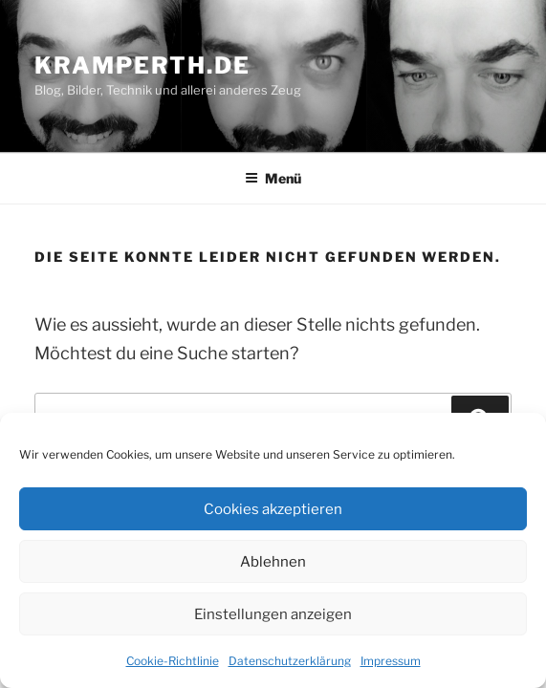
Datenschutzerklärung (290, 661)
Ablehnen (273, 561)
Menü (273, 178)
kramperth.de (142, 65)
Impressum (390, 661)
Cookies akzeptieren (273, 509)
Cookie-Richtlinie (172, 661)
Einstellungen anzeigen (273, 614)
